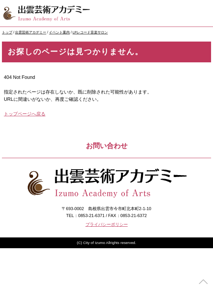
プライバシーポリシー (107, 224)
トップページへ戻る (24, 114)
